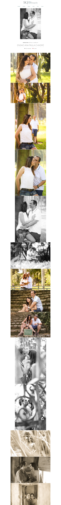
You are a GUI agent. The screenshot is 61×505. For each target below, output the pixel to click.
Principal (19, 6)
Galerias (29, 6)
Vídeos (34, 6)
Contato (42, 6)
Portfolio (24, 6)
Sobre (38, 6)
